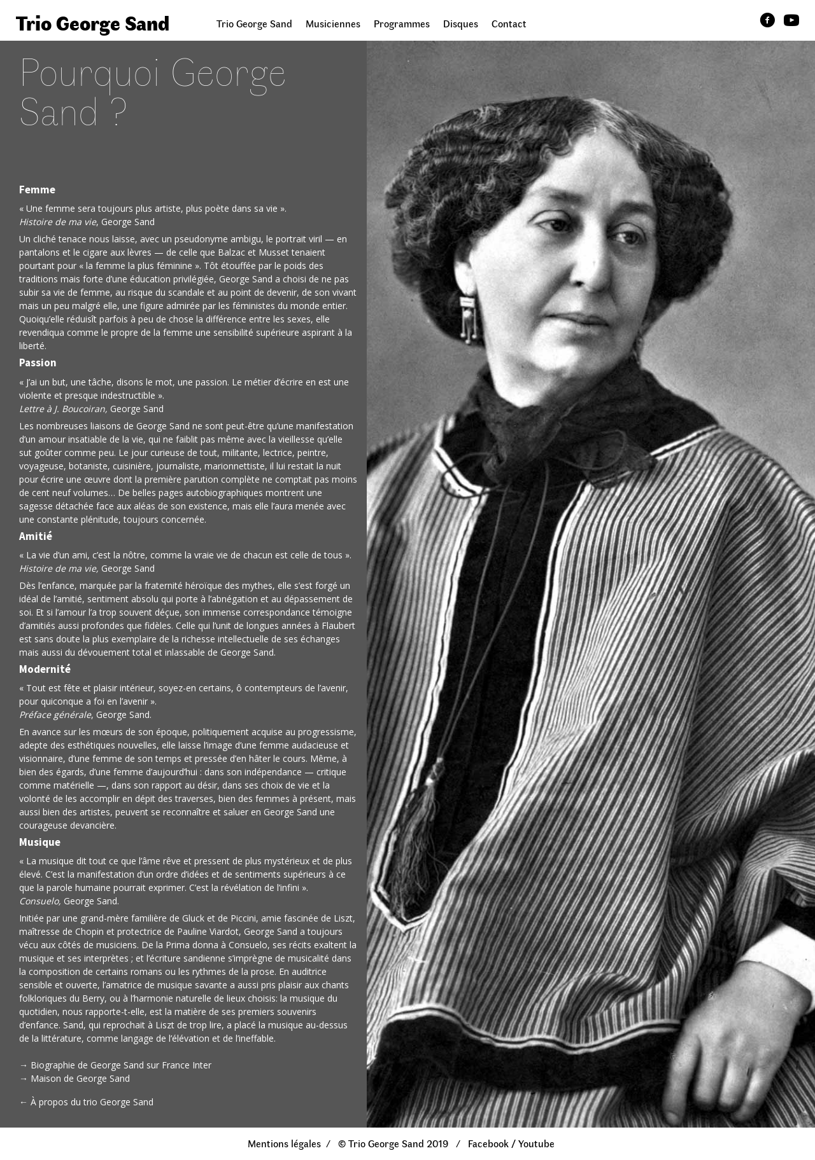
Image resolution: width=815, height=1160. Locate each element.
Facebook (488, 1143)
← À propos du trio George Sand (86, 1102)
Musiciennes (333, 23)
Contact (509, 23)
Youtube (536, 1143)
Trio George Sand (254, 23)
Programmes (402, 23)
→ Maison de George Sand (74, 1078)
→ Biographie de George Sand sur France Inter (115, 1065)
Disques (460, 23)
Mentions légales (284, 1143)
